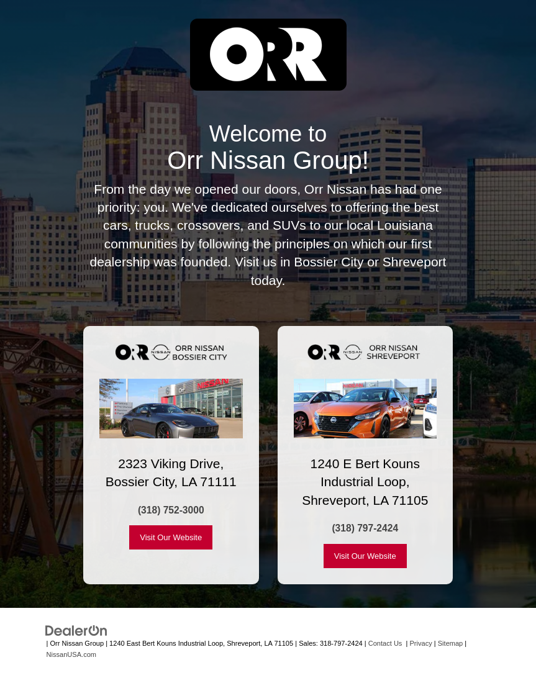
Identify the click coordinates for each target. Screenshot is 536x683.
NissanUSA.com (71, 654)
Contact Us (385, 643)
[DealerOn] (76, 630)
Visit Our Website (171, 537)
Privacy (421, 643)
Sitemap (450, 643)
